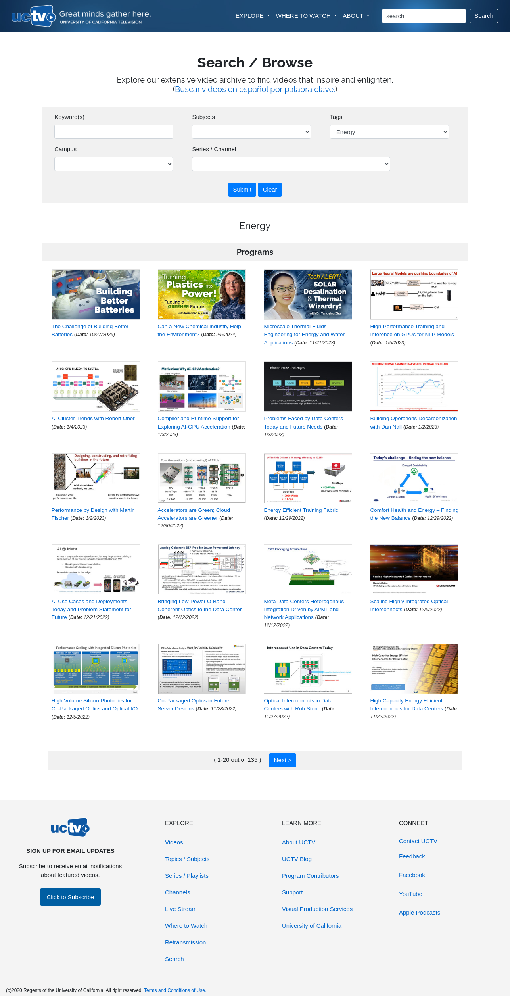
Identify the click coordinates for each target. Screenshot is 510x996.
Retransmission (185, 942)
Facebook (412, 874)
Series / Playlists (187, 875)
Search (483, 15)
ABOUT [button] (354, 15)
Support (292, 892)
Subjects (203, 116)
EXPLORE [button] (250, 15)
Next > (282, 760)
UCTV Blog (297, 859)
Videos (174, 842)
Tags (336, 116)
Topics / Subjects (187, 859)
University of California (311, 925)
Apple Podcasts (419, 912)
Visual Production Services (317, 909)
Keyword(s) (69, 116)
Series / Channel (214, 149)
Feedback (412, 856)
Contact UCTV (418, 841)
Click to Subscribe (70, 897)
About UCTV (298, 842)
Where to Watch (186, 925)
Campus (65, 149)
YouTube (410, 893)
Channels (177, 892)
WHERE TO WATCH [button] (304, 15)
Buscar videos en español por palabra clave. (255, 89)
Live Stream (181, 909)
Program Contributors (310, 875)
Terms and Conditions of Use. (175, 990)
